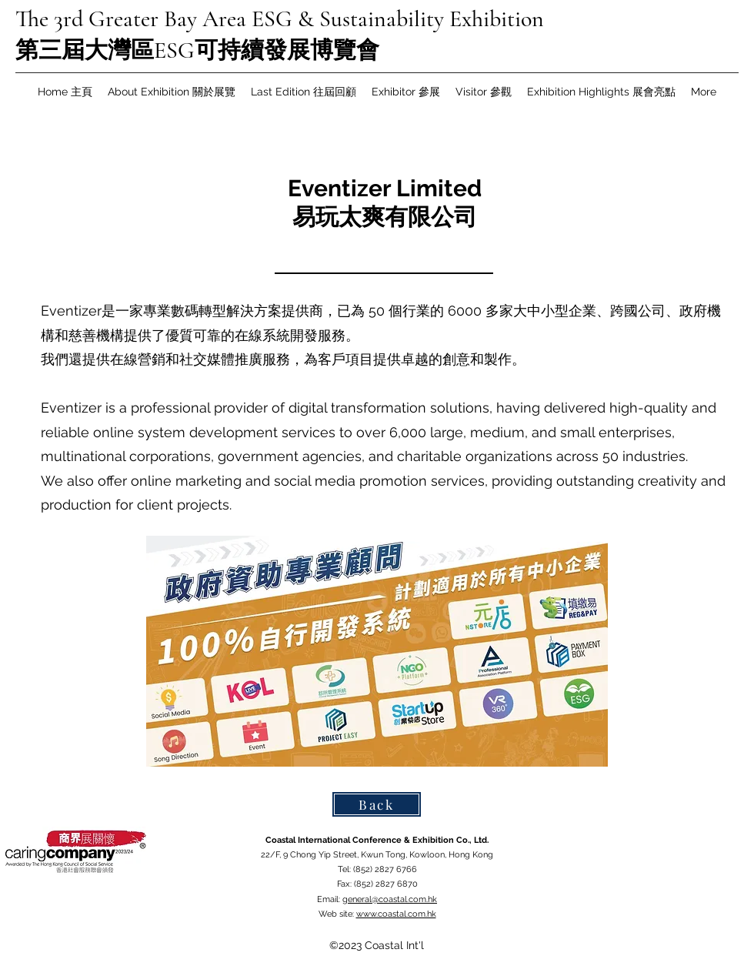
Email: (329, 899)
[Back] (377, 804)
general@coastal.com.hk (389, 899)
